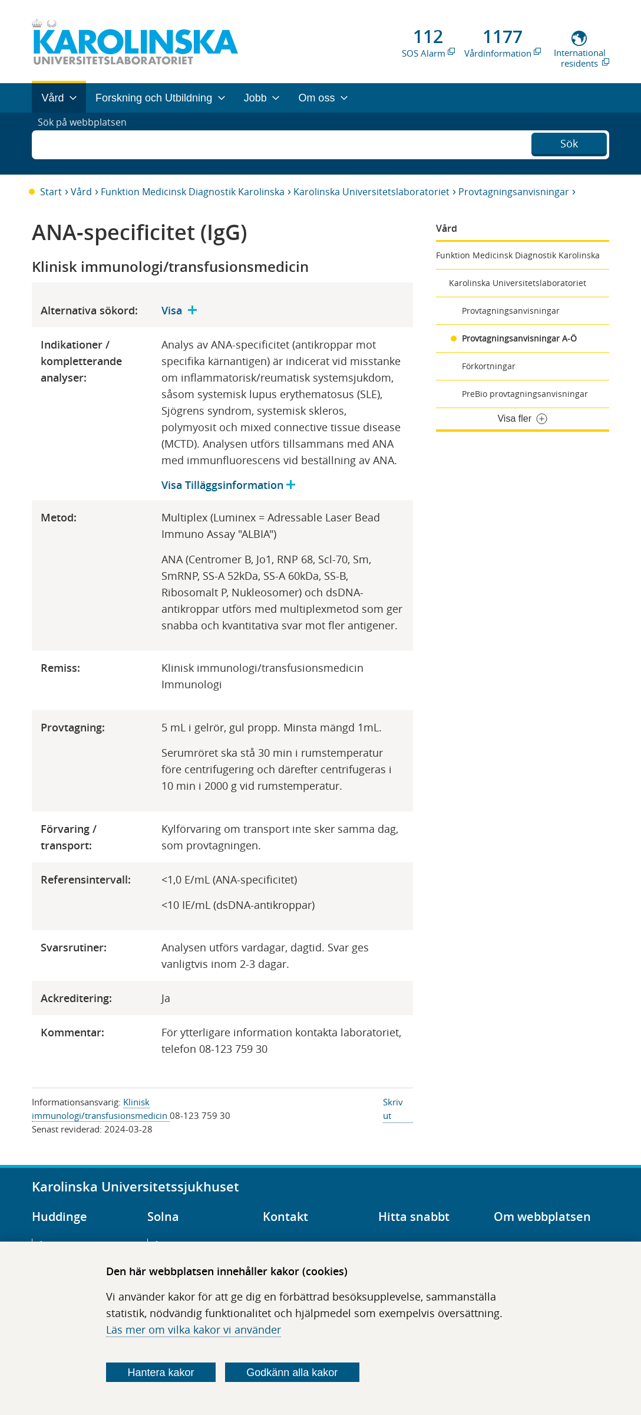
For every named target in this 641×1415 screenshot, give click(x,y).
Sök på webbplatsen (87, 143)
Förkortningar (489, 366)
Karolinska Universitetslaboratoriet (371, 191)
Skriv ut (393, 1108)
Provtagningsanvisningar (513, 191)
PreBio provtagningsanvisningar (525, 393)
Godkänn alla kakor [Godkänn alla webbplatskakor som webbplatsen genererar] (292, 1372)
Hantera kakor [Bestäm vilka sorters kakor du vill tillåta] (160, 1372)
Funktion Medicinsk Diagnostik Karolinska (193, 191)
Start (51, 191)
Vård (81, 191)
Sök (569, 142)
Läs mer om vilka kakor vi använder (193, 1329)
